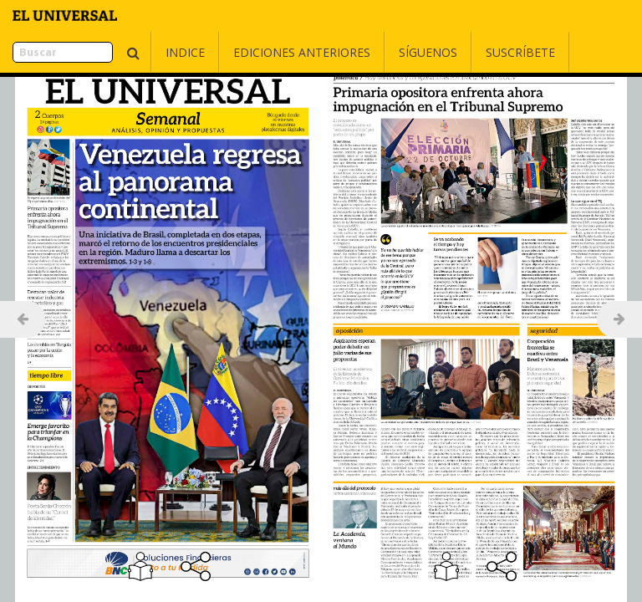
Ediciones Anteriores (260, 52)
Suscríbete (478, 52)
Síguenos (386, 52)
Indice (143, 52)
